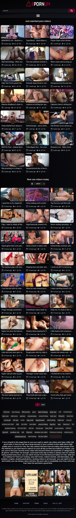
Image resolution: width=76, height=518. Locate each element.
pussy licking (43, 424)
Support (26, 503)
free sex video (22, 428)
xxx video (24, 424)
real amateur (32, 416)
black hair (70, 416)
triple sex (61, 420)
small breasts (67, 412)
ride (17, 424)
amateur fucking (10, 428)
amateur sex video (41, 432)
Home (16, 503)
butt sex (53, 416)
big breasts (40, 420)
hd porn (61, 416)
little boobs (26, 412)
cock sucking (59, 428)
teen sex (5, 416)
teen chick (48, 428)
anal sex (53, 412)
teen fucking (32, 436)
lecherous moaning (56, 432)
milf (60, 412)
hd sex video (43, 436)
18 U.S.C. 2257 (57, 503)
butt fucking (16, 412)
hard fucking (42, 412)
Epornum (34, 514)
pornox (22, 416)
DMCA (46, 503)
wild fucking (51, 420)
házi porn (66, 424)
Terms (36, 503)
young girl (7, 420)
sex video (33, 424)
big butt (5, 432)
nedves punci (68, 432)
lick (23, 432)
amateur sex (14, 432)
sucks (22, 420)
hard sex (6, 412)
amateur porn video (8, 424)
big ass (29, 432)
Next (43, 404)
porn (34, 412)
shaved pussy (20, 437)
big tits (52, 424)
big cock (30, 420)
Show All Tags (55, 436)
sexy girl (68, 420)
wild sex (31, 428)
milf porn (68, 428)
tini (73, 424)
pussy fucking (43, 416)
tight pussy (14, 416)
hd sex (15, 420)
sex (59, 424)
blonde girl (39, 428)
